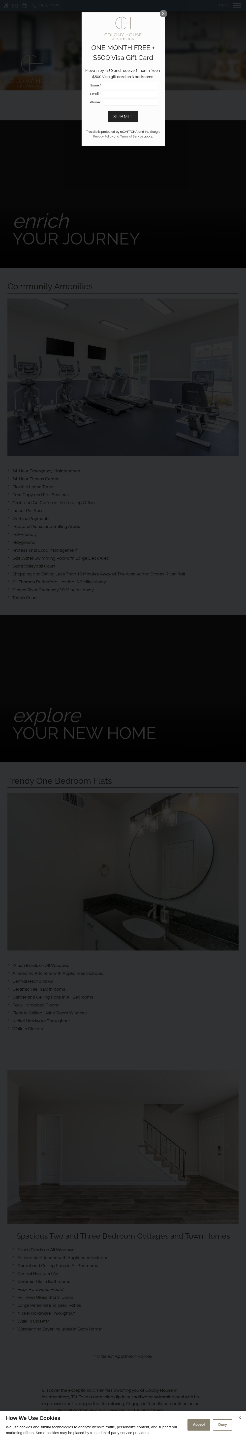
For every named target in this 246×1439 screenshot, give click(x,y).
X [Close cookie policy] (240, 1418)
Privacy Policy (103, 136)
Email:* (95, 94)
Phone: (95, 102)
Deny (222, 1425)
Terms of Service (131, 136)
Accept (199, 1425)
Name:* (95, 85)
